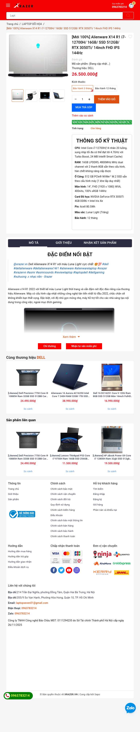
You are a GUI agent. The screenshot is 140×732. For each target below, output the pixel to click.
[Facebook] (53, 600)
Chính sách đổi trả (61, 529)
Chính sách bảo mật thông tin (67, 550)
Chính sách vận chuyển (63, 523)
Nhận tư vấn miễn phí (84, 346)
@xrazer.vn (21, 264)
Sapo (97, 724)
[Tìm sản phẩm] (64, 15)
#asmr (31, 272)
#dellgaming (96, 272)
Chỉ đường (49, 346)
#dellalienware (23, 268)
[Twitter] (61, 600)
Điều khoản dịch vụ (19, 596)
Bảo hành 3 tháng (83, 89)
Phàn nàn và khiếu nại (106, 539)
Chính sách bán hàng (62, 555)
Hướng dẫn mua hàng (20, 580)
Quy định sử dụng (60, 534)
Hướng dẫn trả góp (19, 586)
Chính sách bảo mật (62, 518)
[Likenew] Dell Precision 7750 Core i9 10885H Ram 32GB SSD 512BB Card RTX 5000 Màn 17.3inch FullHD (28, 409)
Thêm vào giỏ (106, 99)
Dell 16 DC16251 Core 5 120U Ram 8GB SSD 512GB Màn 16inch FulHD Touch (112, 409)
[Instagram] (76, 600)
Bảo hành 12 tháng (105, 88)
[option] (38, 55)
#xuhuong (20, 276)
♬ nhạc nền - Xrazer (39, 276)
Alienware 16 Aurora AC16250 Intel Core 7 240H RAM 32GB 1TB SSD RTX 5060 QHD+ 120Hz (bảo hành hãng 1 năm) (70, 409)
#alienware (67, 268)
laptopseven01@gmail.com (32, 632)
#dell (105, 264)
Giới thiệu (13, 523)
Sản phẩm (14, 529)
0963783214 (29, 638)
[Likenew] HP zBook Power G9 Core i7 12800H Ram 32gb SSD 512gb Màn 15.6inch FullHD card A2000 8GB (112, 487)
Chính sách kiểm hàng (63, 539)
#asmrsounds (45, 272)
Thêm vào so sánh (82, 115)
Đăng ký (98, 529)
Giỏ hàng (98, 534)
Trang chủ (14, 518)
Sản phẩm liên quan (22, 435)
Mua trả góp (83, 107)
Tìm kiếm (98, 518)
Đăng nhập (99, 523)
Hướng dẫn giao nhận (20, 591)
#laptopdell (80, 272)
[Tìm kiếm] (128, 15)
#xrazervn (20, 272)
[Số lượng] (82, 99)
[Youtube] (69, 600)
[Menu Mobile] (8, 5)
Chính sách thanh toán (63, 565)
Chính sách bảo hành (62, 560)
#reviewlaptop (64, 272)
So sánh (28, 423)
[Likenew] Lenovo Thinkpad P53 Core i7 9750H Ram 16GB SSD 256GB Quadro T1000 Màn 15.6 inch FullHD (70, 487)
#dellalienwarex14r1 (46, 268)
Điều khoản (57, 544)
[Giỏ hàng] (131, 6)
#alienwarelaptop (86, 268)
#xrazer (102, 268)
